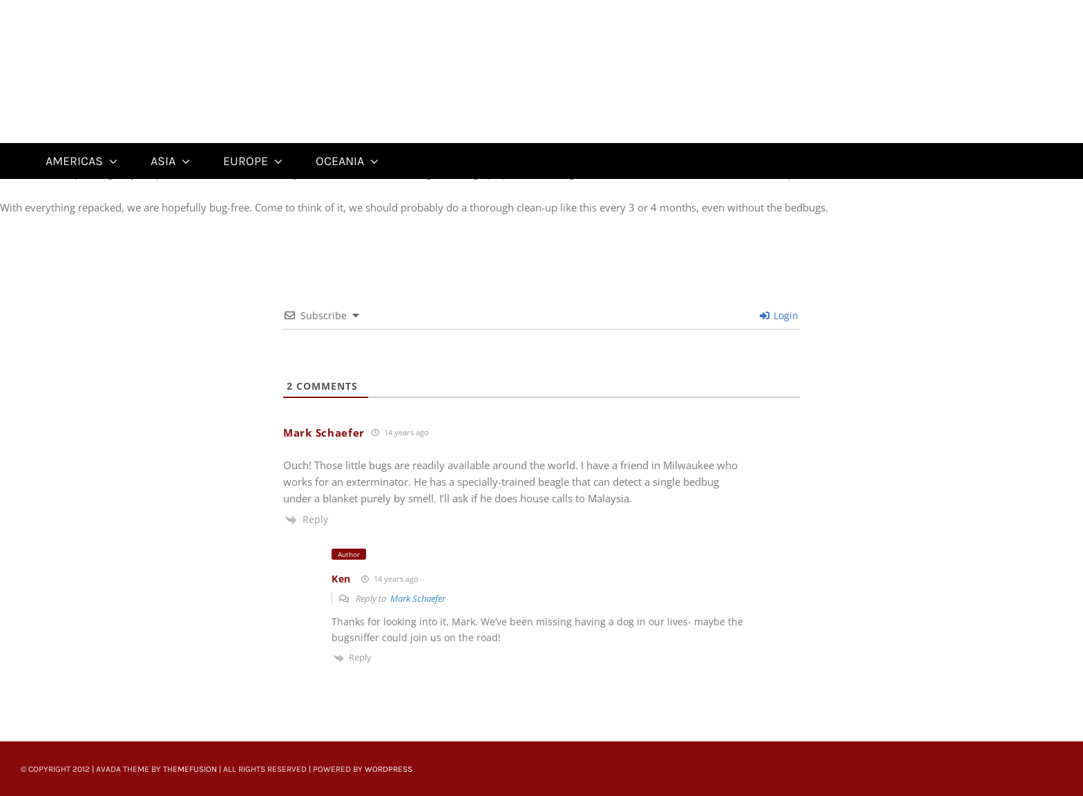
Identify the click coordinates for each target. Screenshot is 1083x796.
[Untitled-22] (123, 8)
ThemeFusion (190, 769)
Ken (341, 578)
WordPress (388, 769)
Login (779, 315)
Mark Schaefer (417, 598)
